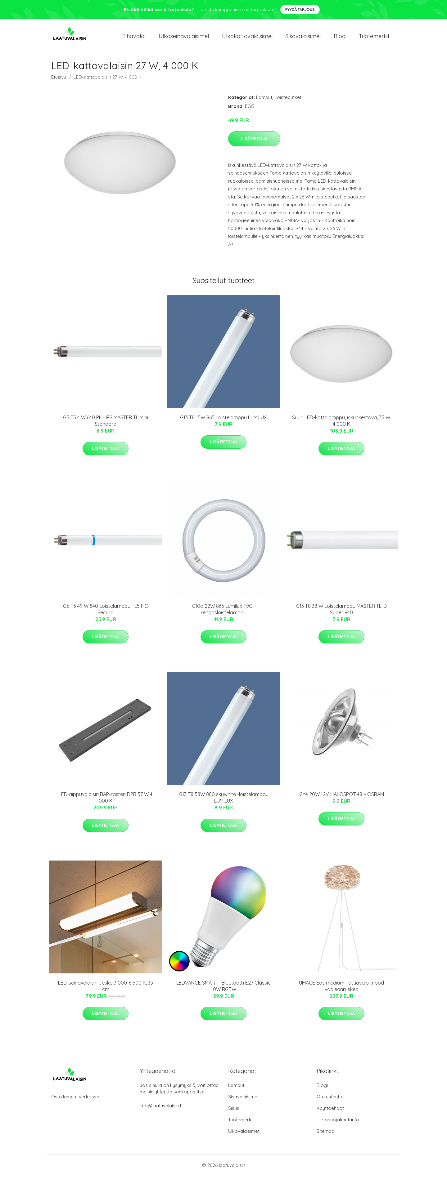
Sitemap (325, 1134)
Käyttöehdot (330, 1111)
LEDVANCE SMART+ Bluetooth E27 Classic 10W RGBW (223, 989)
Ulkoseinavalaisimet (184, 37)
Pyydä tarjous (300, 9)
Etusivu (58, 80)
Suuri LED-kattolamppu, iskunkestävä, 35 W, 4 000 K (341, 424)
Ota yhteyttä (330, 1100)
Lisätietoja (254, 142)
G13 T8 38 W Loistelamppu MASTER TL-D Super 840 (341, 612)
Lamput (264, 100)
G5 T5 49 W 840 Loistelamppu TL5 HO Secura (105, 612)
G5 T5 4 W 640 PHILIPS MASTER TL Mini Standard (105, 424)
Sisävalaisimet (303, 37)
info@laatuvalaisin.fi (161, 1109)
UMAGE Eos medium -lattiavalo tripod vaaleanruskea (341, 989)
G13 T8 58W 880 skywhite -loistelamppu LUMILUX (224, 800)
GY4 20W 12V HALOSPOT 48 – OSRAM (341, 797)
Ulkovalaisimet (244, 1134)
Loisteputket (287, 100)
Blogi (340, 37)
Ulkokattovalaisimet (247, 37)
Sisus (233, 1111)
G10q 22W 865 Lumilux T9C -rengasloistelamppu (223, 612)
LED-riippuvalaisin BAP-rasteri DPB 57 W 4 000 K (105, 800)
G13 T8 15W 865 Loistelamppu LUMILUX (223, 421)
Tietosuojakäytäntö (338, 1123)
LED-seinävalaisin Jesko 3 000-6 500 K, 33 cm (105, 989)
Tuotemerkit (374, 37)
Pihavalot (134, 37)
